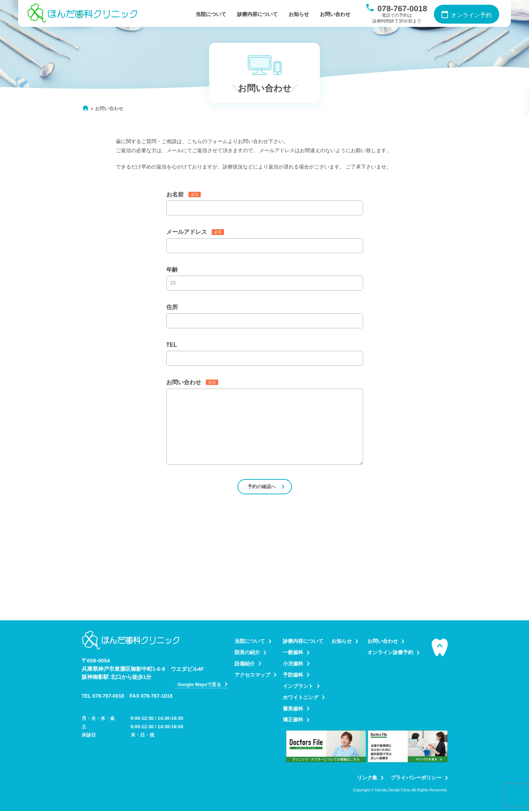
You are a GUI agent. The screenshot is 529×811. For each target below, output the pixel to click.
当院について (211, 14)
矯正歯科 (293, 719)
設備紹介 (245, 663)
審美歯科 (293, 708)
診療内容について (257, 14)
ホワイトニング (300, 697)
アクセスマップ (252, 675)
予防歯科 (293, 675)
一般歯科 (293, 652)
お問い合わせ (335, 14)
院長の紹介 (247, 652)
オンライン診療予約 (390, 652)
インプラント (298, 686)
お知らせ (299, 14)
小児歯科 (293, 663)
